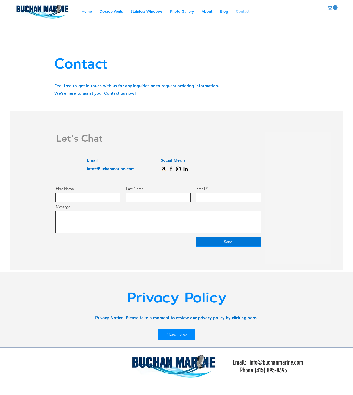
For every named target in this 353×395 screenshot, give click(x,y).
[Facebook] (171, 169)
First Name (65, 188)
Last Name (135, 188)
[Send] (228, 242)
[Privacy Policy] (176, 334)
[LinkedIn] (186, 169)
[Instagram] (178, 169)
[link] (333, 7)
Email (200, 188)
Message (63, 207)
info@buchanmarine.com (276, 362)
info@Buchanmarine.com (111, 168)
